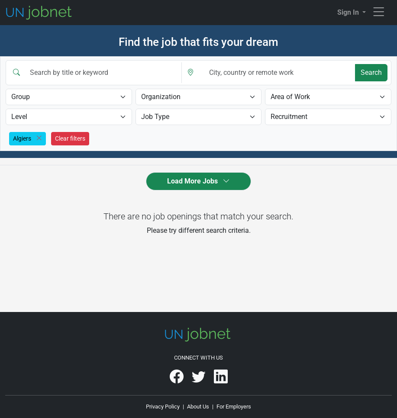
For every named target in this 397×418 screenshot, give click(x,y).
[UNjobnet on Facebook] (177, 379)
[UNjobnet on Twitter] (199, 379)
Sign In (349, 12)
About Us (198, 406)
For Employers (233, 406)
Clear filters (70, 138)
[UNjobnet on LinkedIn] (221, 379)
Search (371, 72)
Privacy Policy (163, 406)
